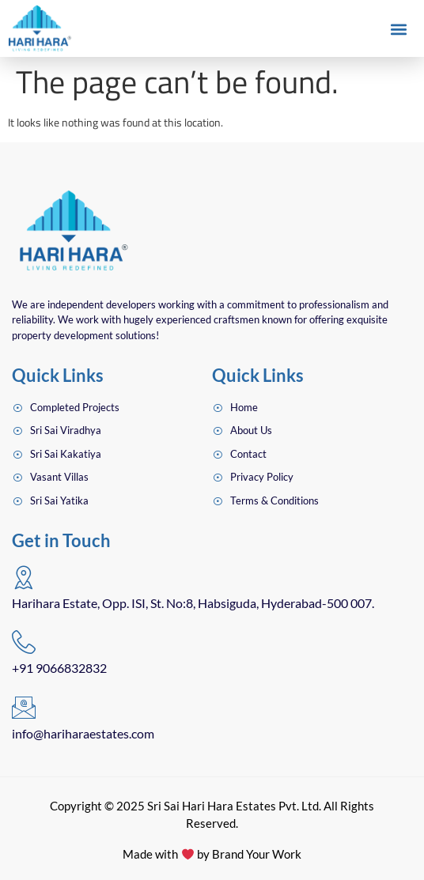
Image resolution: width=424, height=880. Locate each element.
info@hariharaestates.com (83, 733)
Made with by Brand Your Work (212, 854)
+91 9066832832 (59, 667)
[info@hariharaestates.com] (24, 707)
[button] (399, 29)
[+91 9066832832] (24, 642)
